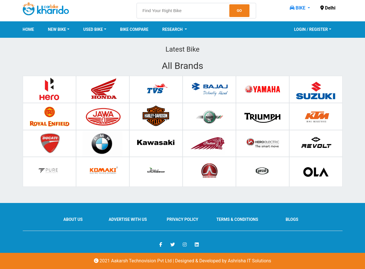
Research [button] (173, 29)
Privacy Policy (182, 219)
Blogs (292, 219)
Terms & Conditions (237, 219)
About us (73, 219)
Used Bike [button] (93, 29)
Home (28, 29)
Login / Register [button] (311, 29)
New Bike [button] (57, 29)
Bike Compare (134, 29)
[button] (300, 8)
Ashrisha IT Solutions (249, 261)
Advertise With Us (128, 219)
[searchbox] (196, 10)
